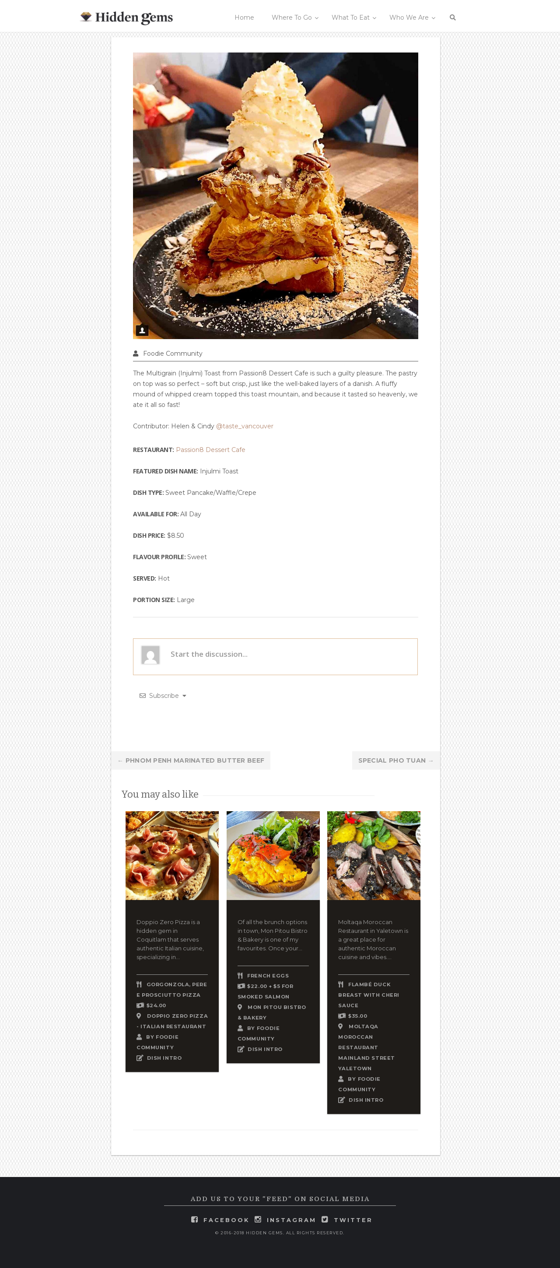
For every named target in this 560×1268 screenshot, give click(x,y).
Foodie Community (173, 353)
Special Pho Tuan (396, 760)
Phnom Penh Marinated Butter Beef (190, 760)
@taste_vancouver (244, 426)
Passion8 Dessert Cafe (210, 450)
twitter (353, 1220)
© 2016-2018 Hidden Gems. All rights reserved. (280, 1232)
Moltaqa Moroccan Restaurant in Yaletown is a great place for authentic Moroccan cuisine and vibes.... (373, 939)
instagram (291, 1220)
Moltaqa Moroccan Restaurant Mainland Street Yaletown (366, 1047)
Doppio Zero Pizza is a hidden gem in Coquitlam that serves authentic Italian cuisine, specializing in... (170, 939)
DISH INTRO (164, 1058)
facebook (226, 1220)
